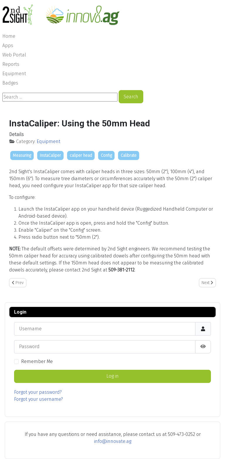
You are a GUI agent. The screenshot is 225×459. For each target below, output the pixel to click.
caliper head (81, 155)
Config (106, 155)
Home (8, 36)
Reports (10, 64)
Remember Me (37, 361)
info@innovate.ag (112, 441)
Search (131, 96)
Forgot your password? (38, 392)
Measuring (22, 155)
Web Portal (14, 55)
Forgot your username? (38, 399)
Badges (10, 83)
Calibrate (129, 155)
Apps (7, 45)
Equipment (14, 73)
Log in (112, 376)
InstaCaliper (50, 155)
